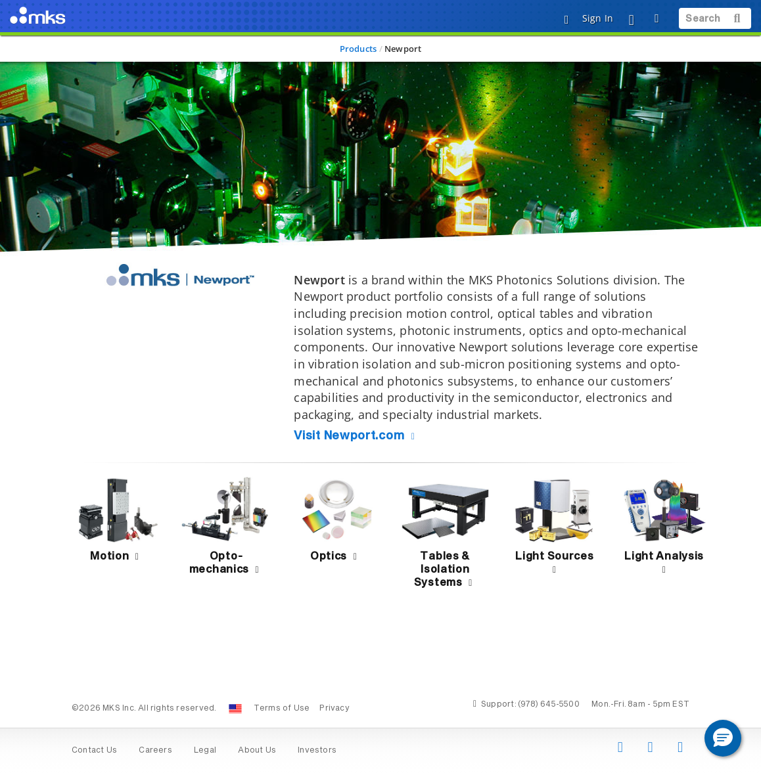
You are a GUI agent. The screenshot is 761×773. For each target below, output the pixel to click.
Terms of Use (282, 709)
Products (358, 49)
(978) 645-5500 (549, 705)
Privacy (334, 709)
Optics (335, 556)
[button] (722, 738)
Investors (317, 751)
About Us (257, 751)
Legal (205, 751)
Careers (155, 751)
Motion (116, 556)
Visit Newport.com (356, 436)
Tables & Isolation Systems (445, 569)
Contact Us (94, 751)
